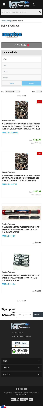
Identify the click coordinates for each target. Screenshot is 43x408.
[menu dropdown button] (4, 4)
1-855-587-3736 (17, 330)
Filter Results (21, 45)
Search (31, 83)
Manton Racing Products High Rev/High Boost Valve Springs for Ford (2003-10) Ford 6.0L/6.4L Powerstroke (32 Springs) (21, 125)
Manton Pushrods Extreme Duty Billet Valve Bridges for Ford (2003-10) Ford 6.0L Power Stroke (20, 227)
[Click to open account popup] (34, 4)
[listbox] (21, 59)
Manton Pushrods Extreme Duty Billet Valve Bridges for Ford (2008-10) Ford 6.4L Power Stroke (20, 275)
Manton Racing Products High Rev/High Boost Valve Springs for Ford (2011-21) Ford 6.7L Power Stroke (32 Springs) (21, 176)
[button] (21, 12)
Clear (12, 83)
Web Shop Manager (21, 391)
